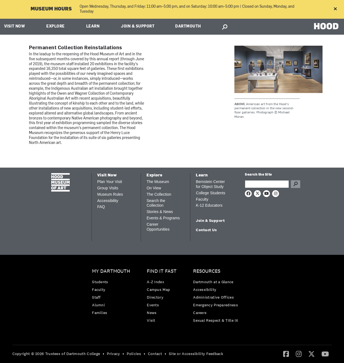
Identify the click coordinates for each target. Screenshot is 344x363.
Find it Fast (162, 271)
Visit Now (14, 26)
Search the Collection (156, 203)
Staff (96, 297)
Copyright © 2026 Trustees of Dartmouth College (56, 353)
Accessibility (107, 200)
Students (100, 281)
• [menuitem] (103, 353)
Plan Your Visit (109, 181)
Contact (155, 353)
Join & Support (138, 26)
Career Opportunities (158, 226)
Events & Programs (163, 218)
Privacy (113, 353)
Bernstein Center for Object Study (210, 184)
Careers (200, 312)
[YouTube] (325, 353)
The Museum (158, 181)
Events (153, 304)
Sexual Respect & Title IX (215, 320)
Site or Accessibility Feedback (196, 353)
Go (295, 184)
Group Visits (107, 188)
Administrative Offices (213, 297)
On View (154, 188)
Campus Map (158, 289)
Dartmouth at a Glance (213, 281)
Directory (155, 297)
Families (99, 312)
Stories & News (160, 211)
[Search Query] (267, 184)
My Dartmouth (111, 271)
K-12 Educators (209, 205)
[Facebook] (286, 353)
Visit (151, 320)
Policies (134, 353)
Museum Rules (110, 194)
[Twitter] (311, 353)
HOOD (326, 26)
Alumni (98, 304)
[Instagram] (299, 353)
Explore (55, 26)
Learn (93, 26)
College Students (210, 193)
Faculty (202, 199)
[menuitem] (112, 293)
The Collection (159, 194)
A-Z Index (155, 281)
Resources (206, 271)
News (151, 312)
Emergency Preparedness (215, 304)
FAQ (101, 206)
